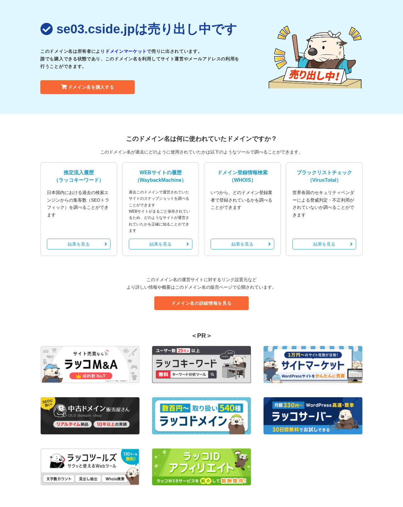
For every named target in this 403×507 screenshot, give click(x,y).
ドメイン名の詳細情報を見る (201, 303)
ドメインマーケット (126, 51)
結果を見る (87, 244)
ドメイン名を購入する (87, 87)
